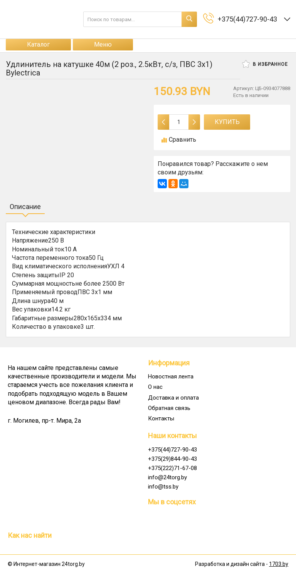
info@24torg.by (167, 477)
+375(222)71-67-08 (172, 468)
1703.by (278, 564)
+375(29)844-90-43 (172, 458)
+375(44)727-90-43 (172, 449)
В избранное (265, 64)
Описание (25, 206)
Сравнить (178, 139)
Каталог (38, 44)
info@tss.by (163, 486)
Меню (103, 44)
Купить (227, 122)
